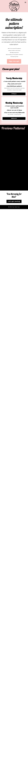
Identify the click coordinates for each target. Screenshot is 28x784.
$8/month (14, 118)
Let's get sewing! (14, 201)
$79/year (14, 93)
